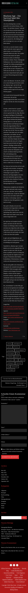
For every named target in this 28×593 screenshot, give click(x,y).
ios (16, 360)
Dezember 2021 (5, 477)
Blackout (16, 346)
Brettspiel (3, 492)
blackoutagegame (20, 350)
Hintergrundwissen (5, 499)
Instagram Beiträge (18, 577)
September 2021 (5, 481)
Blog (7, 570)
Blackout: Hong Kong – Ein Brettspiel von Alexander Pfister (15, 384)
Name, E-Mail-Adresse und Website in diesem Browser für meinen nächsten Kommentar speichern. (13, 451)
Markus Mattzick (8, 336)
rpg (8, 366)
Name (3, 427)
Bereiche (24, 568)
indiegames (10, 360)
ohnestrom (18, 363)
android (9, 343)
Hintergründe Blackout (6, 527)
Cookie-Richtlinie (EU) (16, 570)
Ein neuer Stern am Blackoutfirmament (12, 378)
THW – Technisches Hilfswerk (8, 533)
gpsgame (17, 356)
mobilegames (10, 363)
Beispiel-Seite (16, 568)
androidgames (17, 343)
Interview (3, 503)
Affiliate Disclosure (5, 568)
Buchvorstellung (5, 495)
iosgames (21, 360)
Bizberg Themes (14, 589)
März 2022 (3, 472)
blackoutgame (10, 353)
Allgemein (3, 490)
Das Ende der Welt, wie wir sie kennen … (16, 547)
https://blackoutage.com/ (14, 330)
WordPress (13, 587)
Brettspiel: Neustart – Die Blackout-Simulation (12, 529)
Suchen (3, 513)
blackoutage (10, 350)
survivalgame (10, 369)
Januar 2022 (4, 474)
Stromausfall (15, 366)
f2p (17, 353)
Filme (2, 497)
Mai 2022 (3, 470)
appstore (9, 346)
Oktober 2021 (4, 479)
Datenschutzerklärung (9, 573)
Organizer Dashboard (7, 579)
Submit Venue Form (9, 581)
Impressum (8, 577)
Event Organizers (21, 573)
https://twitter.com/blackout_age (15, 317)
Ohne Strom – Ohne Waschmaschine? (10, 531)
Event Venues (9, 575)
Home (16, 575)
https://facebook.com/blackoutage (11, 328)
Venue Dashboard (20, 581)
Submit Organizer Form (20, 579)
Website (3, 442)
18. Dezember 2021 (8, 12)
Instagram (3, 501)
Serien (2, 507)
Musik (2, 505)
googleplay (10, 356)
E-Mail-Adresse (5, 434)
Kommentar (4, 403)
